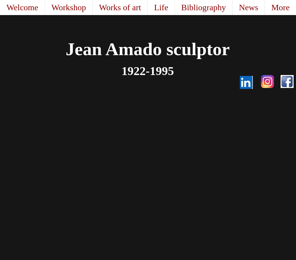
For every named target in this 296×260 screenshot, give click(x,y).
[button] (119, 7)
